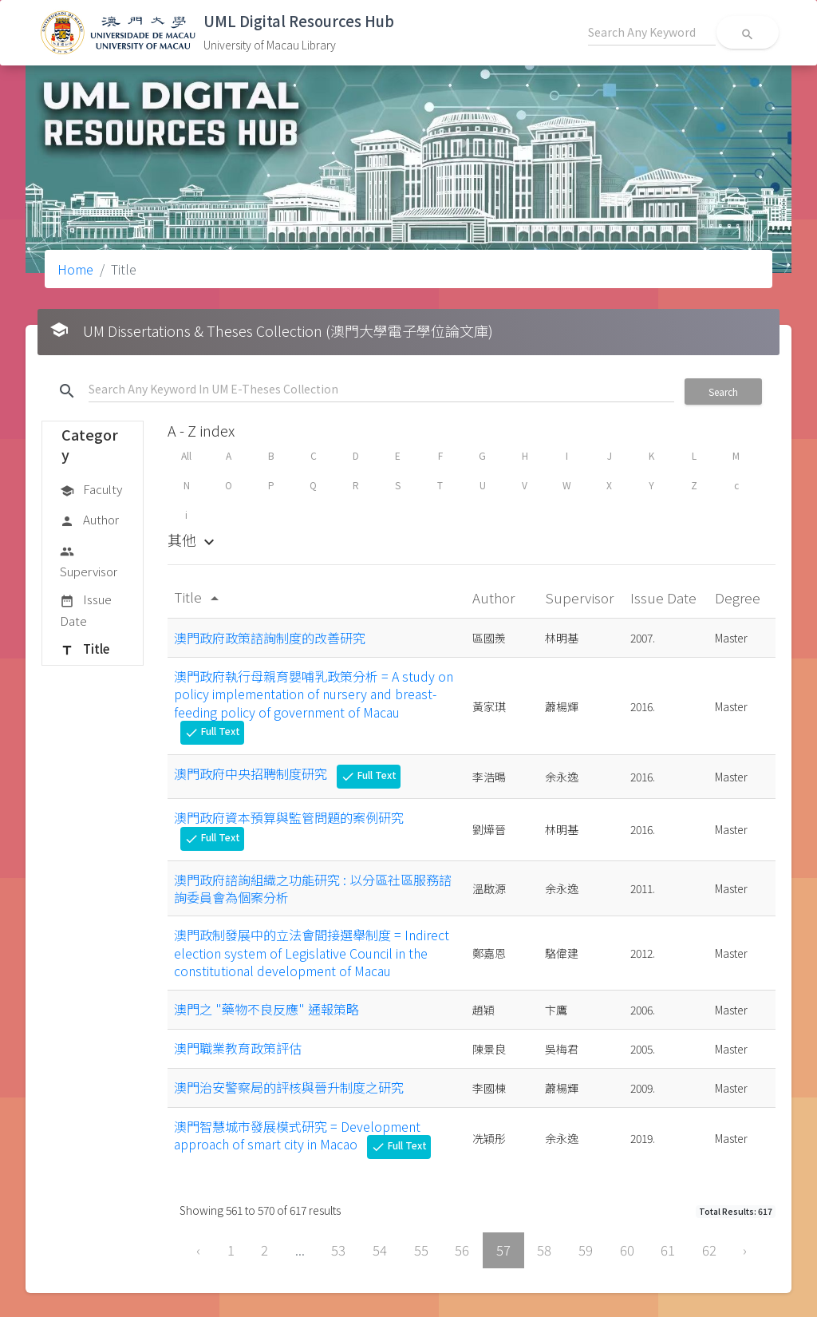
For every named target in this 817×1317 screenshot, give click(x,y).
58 (544, 1250)
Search (723, 391)
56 (462, 1250)
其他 (193, 539)
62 (709, 1250)
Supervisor (88, 560)
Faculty (91, 490)
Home (75, 269)
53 (338, 1250)
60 (627, 1250)
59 (585, 1250)
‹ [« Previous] (198, 1250)
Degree (739, 597)
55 (421, 1250)
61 (668, 1250)
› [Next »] (745, 1250)
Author (89, 520)
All (186, 455)
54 (380, 1250)
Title (84, 649)
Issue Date (86, 609)
